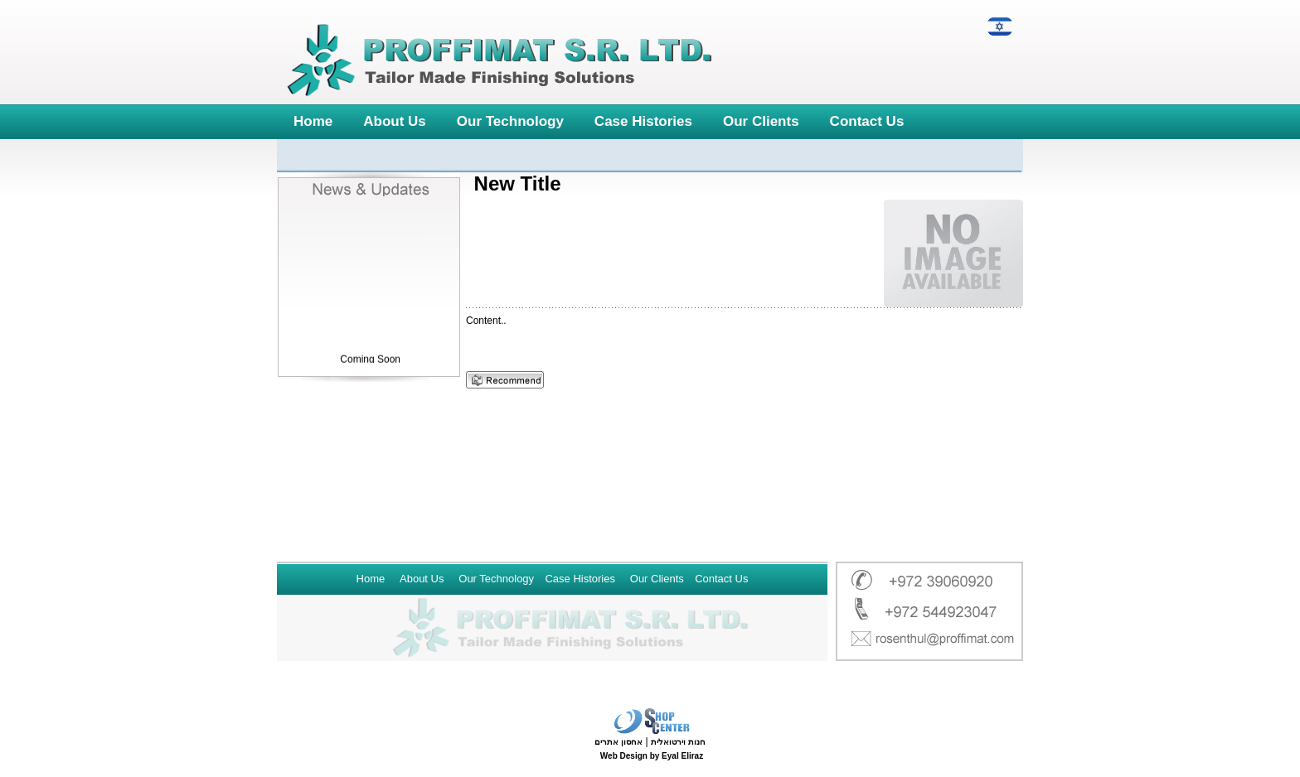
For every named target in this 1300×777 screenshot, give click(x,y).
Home (312, 121)
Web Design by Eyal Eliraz (651, 755)
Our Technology (510, 121)
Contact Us (867, 121)
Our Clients (761, 121)
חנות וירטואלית (678, 741)
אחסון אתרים (618, 741)
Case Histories (643, 121)
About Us (394, 121)
